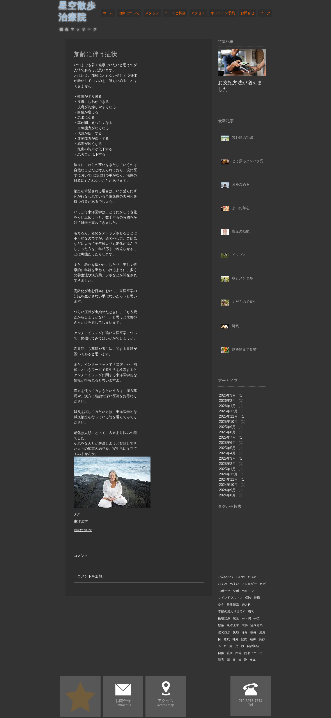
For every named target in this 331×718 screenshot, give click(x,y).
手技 (256, 618)
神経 (235, 639)
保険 (248, 597)
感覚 (236, 618)
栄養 (245, 625)
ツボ (236, 591)
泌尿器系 (256, 625)
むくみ (222, 584)
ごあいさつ (225, 577)
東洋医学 (81, 521)
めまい (234, 584)
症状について (83, 530)
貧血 (230, 653)
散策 (221, 625)
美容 (262, 639)
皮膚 (262, 632)
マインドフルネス (230, 597)
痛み (245, 632)
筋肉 (244, 639)
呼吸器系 (233, 604)
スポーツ (224, 591)
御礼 (251, 611)
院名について (253, 653)
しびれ (240, 577)
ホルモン (248, 591)
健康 (257, 597)
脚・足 (234, 646)
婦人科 (246, 604)
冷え (221, 604)
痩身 (253, 632)
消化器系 (224, 632)
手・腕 (246, 618)
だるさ (252, 577)
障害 (221, 660)
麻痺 (253, 660)
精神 (253, 639)
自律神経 (253, 646)
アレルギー (249, 584)
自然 (221, 653)
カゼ (263, 584)
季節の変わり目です (232, 611)
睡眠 (227, 639)
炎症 (236, 632)
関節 (238, 653)
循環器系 (224, 618)
